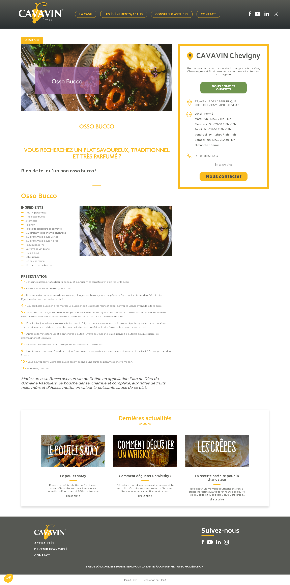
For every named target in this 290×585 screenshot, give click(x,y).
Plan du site (130, 579)
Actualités (44, 543)
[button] (8, 578)
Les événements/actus (124, 14)
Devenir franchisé (50, 549)
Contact (208, 14)
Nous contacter (223, 176)
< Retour (32, 40)
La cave (86, 14)
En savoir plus (223, 165)
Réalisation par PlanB (154, 579)
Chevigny (48, 19)
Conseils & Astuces (172, 14)
